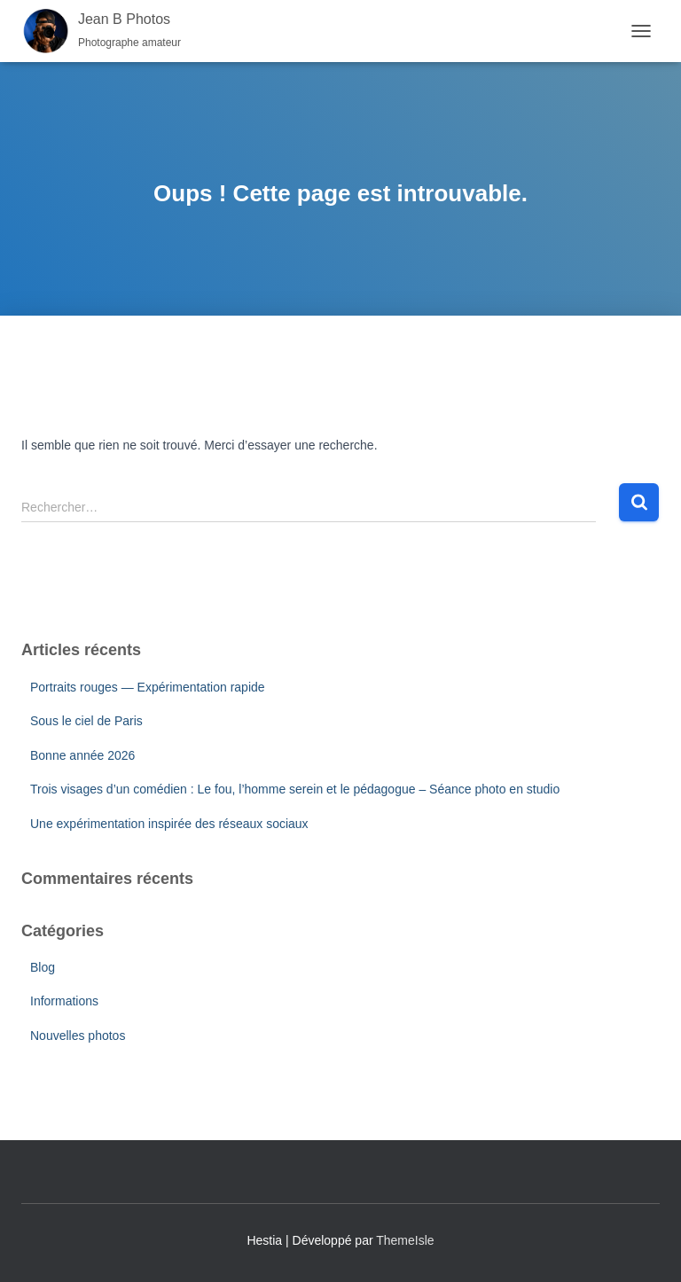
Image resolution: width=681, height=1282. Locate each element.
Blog (42, 967)
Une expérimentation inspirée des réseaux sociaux (169, 824)
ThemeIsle (405, 1240)
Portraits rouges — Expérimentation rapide (147, 687)
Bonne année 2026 (82, 755)
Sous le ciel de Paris (86, 721)
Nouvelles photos (77, 1035)
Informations (64, 1001)
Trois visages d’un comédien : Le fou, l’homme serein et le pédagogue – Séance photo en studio (295, 789)
